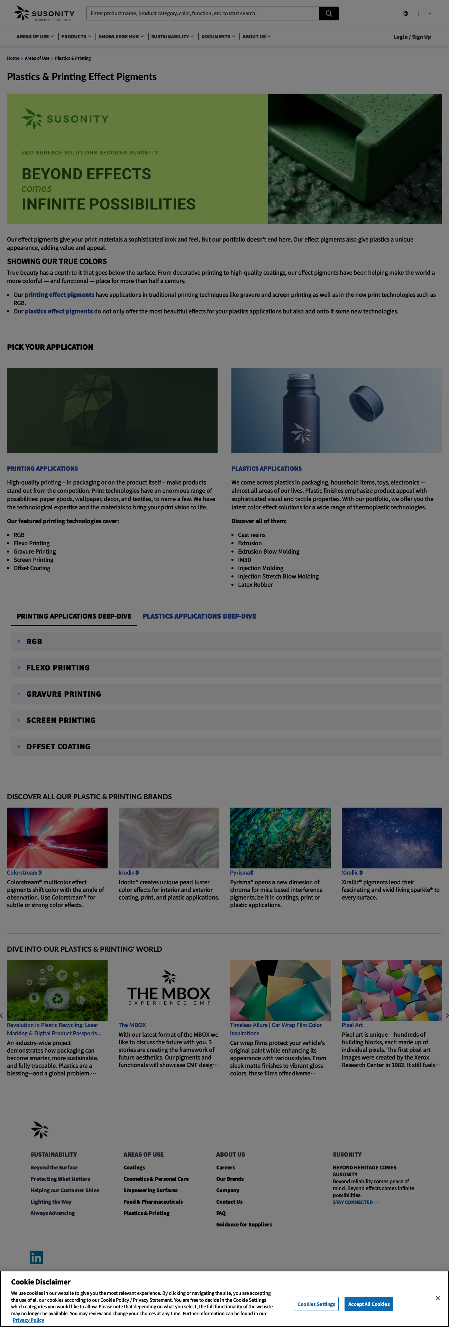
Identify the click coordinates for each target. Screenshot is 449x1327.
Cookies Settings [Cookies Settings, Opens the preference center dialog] (316, 1303)
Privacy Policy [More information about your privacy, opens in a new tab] (28, 1320)
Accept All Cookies (368, 1303)
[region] (224, 1299)
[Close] (438, 1298)
